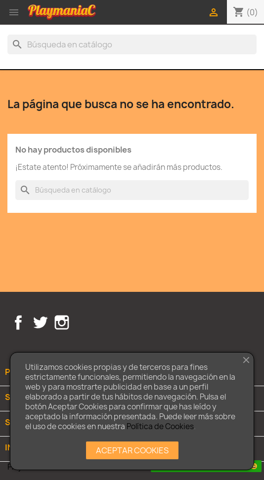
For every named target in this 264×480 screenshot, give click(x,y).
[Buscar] (132, 44)
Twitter (40, 322)
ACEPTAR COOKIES (132, 450)
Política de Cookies (160, 426)
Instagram (62, 322)
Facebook (18, 322)
